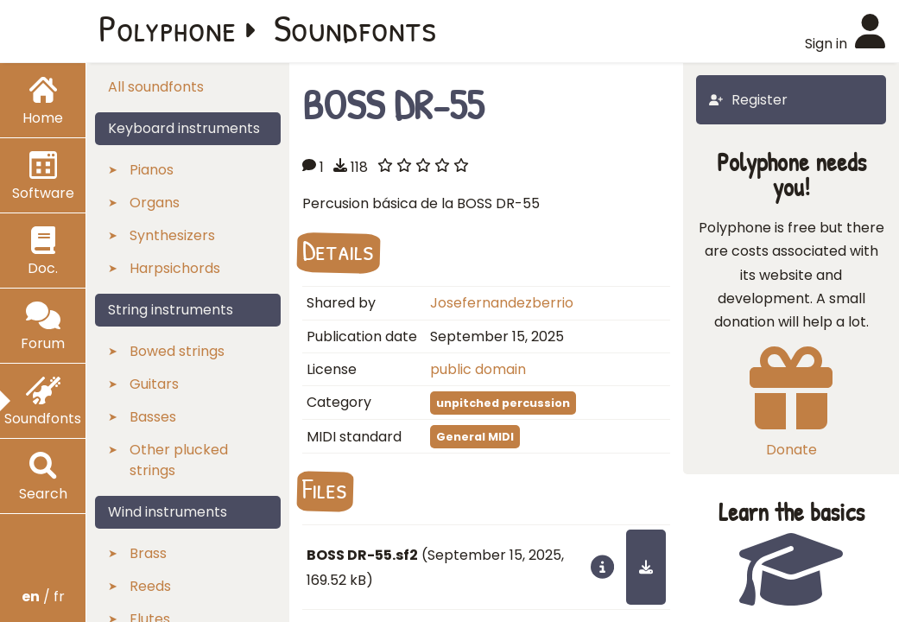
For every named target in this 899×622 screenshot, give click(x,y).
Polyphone (167, 28)
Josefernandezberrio (501, 303)
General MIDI (475, 436)
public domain (478, 369)
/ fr (43, 596)
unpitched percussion (503, 403)
